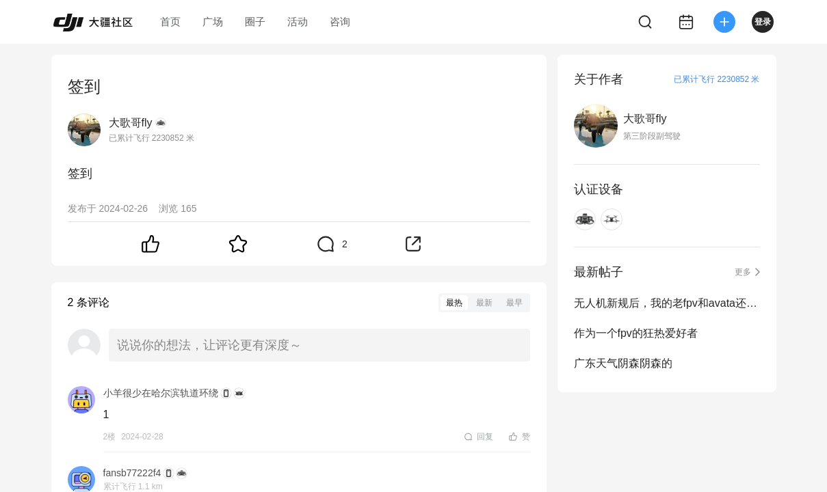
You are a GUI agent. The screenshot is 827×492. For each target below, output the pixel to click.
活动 (297, 21)
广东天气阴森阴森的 (623, 363)
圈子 (255, 21)
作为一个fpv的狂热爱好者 (636, 333)
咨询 (340, 21)
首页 (170, 21)
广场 (212, 21)
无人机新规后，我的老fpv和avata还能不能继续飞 (667, 303)
